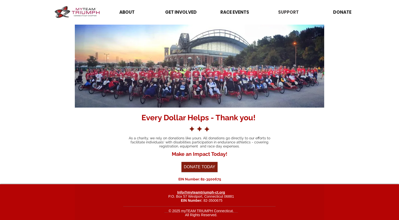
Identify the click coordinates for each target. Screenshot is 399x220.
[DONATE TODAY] (199, 167)
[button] (235, 12)
